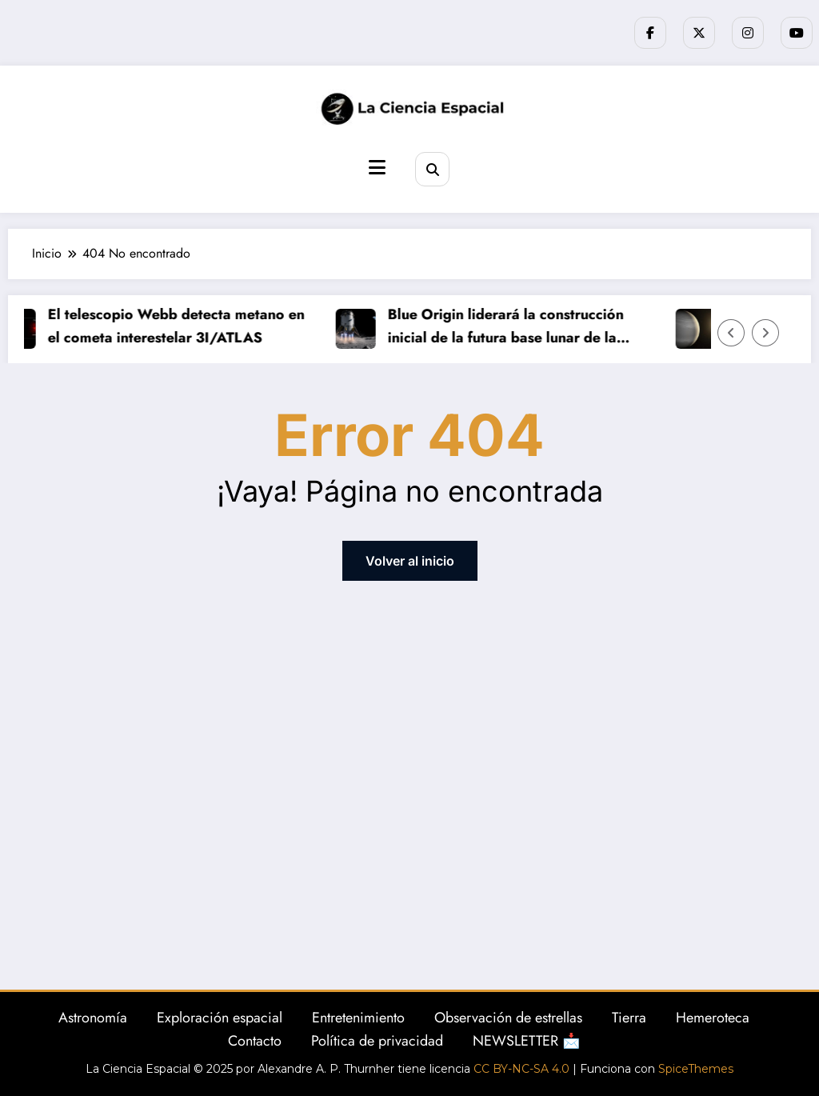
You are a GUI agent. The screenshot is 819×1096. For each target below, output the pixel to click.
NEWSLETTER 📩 (526, 1040)
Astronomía (92, 1017)
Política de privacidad (377, 1040)
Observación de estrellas (508, 1017)
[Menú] (377, 167)
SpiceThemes (695, 1069)
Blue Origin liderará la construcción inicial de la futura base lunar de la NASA (509, 327)
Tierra (629, 1017)
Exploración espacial (219, 1017)
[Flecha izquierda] (731, 333)
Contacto (255, 1040)
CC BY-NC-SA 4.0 (521, 1069)
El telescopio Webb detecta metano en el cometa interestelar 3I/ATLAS (179, 326)
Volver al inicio (410, 561)
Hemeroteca (712, 1017)
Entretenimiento (358, 1017)
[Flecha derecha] (765, 333)
